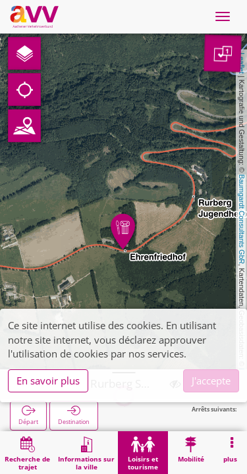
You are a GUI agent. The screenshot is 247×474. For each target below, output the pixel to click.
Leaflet (242, 63)
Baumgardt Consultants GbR (242, 219)
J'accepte (211, 380)
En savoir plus (48, 380)
